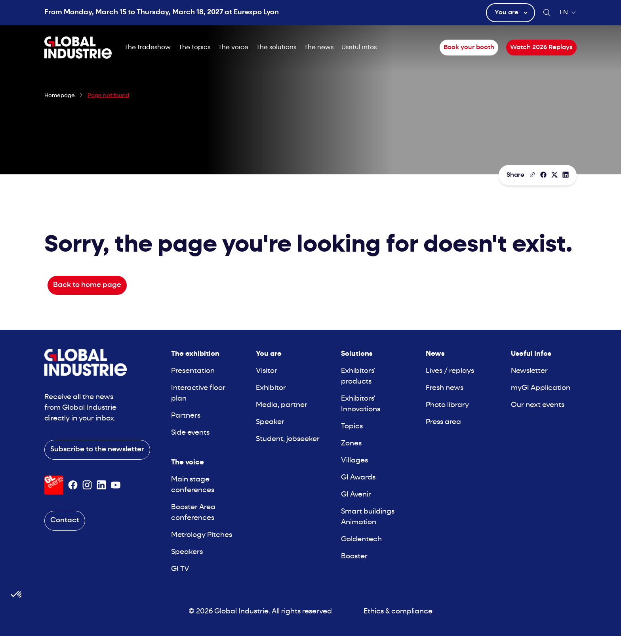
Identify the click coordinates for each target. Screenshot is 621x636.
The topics (194, 47)
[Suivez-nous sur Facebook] (73, 485)
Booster (354, 556)
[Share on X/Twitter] (554, 175)
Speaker (270, 422)
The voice (233, 47)
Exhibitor (271, 388)
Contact (64, 520)
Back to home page (87, 285)
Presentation (193, 371)
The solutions (276, 47)
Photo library (447, 405)
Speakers (187, 552)
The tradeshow (147, 47)
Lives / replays (450, 371)
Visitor (266, 371)
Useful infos (359, 47)
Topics (352, 426)
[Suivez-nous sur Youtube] (115, 485)
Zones (351, 443)
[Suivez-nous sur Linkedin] (101, 485)
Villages (354, 460)
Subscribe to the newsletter (97, 449)
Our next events (537, 405)
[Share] (543, 175)
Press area (443, 422)
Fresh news (444, 388)
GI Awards (358, 477)
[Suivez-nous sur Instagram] (87, 485)
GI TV (180, 569)
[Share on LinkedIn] (565, 175)
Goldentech (361, 539)
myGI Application (540, 388)
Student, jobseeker (288, 439)
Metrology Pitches (201, 535)
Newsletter (529, 371)
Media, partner (281, 405)
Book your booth (469, 47)
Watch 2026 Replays (541, 47)
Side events (190, 433)
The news (318, 47)
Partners (185, 416)
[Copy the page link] (532, 175)
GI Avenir (356, 494)
